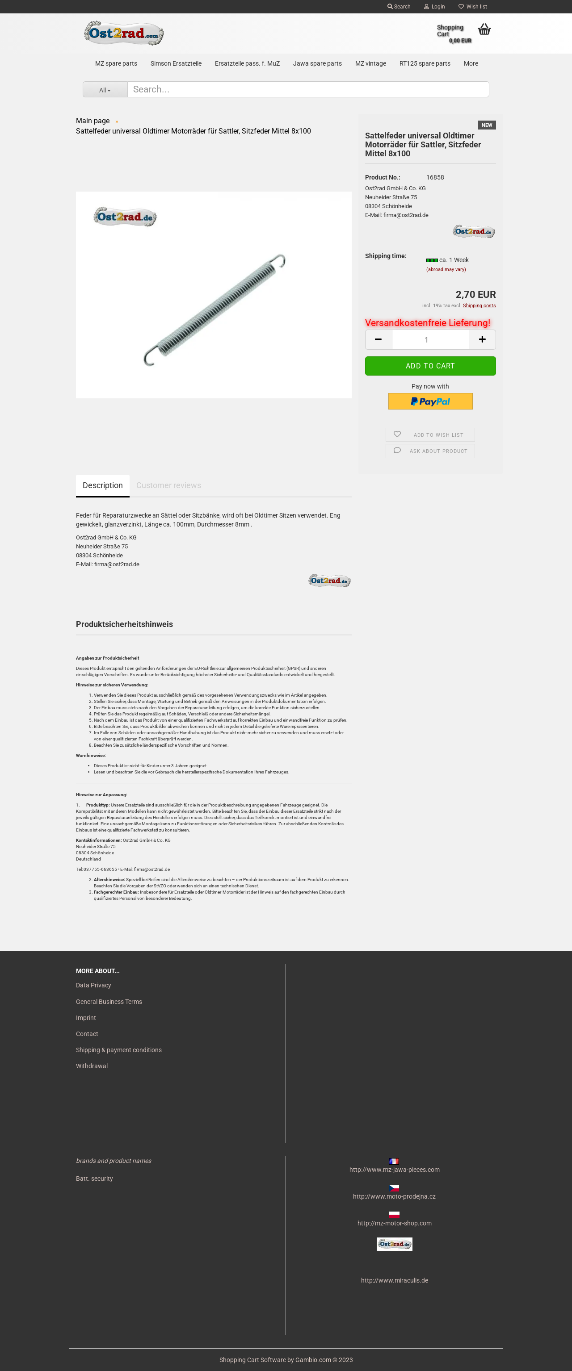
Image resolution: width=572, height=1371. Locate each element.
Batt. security (94, 1178)
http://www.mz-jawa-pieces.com (394, 1169)
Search (399, 7)
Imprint (86, 1017)
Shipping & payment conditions (119, 1049)
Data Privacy (93, 985)
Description (103, 485)
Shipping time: (386, 255)
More (471, 63)
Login (434, 7)
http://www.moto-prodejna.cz (394, 1196)
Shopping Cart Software (252, 1359)
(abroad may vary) (446, 269)
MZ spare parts (116, 63)
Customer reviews (168, 485)
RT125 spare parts (425, 63)
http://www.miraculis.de (394, 1280)
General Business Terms (109, 1001)
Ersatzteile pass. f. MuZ (247, 63)
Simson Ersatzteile (176, 63)
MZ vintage (370, 63)
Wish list (472, 7)
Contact (87, 1033)
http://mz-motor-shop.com (395, 1223)
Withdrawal (92, 1066)
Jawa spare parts (317, 63)
